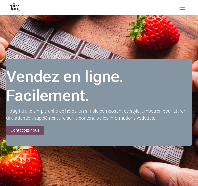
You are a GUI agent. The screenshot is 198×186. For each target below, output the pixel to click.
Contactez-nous (25, 130)
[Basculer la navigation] (182, 7)
